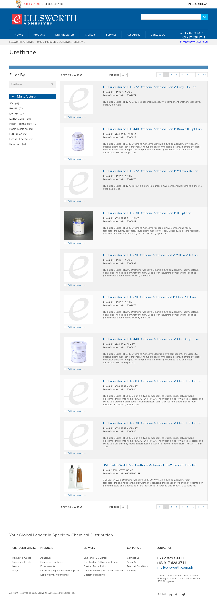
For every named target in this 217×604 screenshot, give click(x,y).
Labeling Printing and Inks (54, 574)
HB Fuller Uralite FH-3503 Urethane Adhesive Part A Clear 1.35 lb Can (152, 381)
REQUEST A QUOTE (33, 4)
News (15, 566)
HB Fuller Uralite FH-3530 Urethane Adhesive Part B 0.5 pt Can (147, 213)
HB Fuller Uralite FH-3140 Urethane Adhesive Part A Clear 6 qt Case (151, 339)
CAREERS (192, 4)
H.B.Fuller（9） (19, 134)
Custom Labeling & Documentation (103, 570)
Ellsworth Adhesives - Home (25, 42)
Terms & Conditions (137, 566)
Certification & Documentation (100, 562)
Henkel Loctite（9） (22, 139)
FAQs (15, 570)
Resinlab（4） (18, 144)
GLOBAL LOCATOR (54, 4)
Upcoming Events (21, 562)
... (193, 74)
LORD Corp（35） (21, 118)
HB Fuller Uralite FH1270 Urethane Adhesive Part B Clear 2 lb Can (149, 297)
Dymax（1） (17, 113)
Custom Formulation (95, 566)
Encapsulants (47, 566)
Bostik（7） (16, 108)
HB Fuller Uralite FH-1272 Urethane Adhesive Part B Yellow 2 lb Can (151, 171)
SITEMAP (202, 4)
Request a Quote (21, 557)
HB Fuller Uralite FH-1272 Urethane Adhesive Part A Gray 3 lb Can (149, 87)
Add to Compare (76, 117)
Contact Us (133, 557)
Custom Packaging (94, 574)
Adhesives (65, 42)
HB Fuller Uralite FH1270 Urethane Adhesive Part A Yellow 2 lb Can (150, 255)
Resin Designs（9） (22, 129)
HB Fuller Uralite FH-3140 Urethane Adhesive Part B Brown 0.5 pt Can (152, 129)
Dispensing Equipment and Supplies (60, 570)
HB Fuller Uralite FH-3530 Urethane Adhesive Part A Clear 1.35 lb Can (152, 423)
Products (50, 42)
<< (160, 74)
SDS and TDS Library (95, 557)
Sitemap (131, 570)
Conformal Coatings (51, 562)
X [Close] (52, 84)
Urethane (79, 42)
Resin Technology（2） (24, 124)
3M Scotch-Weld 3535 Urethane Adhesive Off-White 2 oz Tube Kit (149, 465)
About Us (132, 562)
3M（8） (15, 103)
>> (204, 74)
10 (123, 75)
